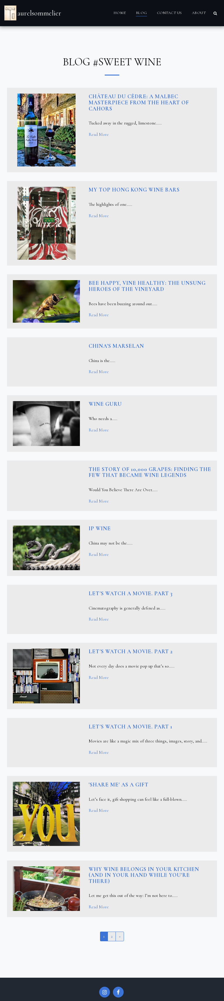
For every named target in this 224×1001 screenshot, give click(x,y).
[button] (215, 13)
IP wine (100, 528)
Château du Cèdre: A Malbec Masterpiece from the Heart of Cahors (139, 102)
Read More (99, 134)
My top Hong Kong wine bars (134, 190)
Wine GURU (105, 404)
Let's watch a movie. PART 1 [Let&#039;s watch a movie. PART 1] (130, 726)
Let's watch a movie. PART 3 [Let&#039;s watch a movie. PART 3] (131, 593)
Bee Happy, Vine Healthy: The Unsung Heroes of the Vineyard (147, 286)
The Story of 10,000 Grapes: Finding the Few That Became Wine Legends (150, 472)
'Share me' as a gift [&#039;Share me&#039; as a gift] (118, 785)
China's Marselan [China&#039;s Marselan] (116, 346)
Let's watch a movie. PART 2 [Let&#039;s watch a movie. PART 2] (131, 651)
